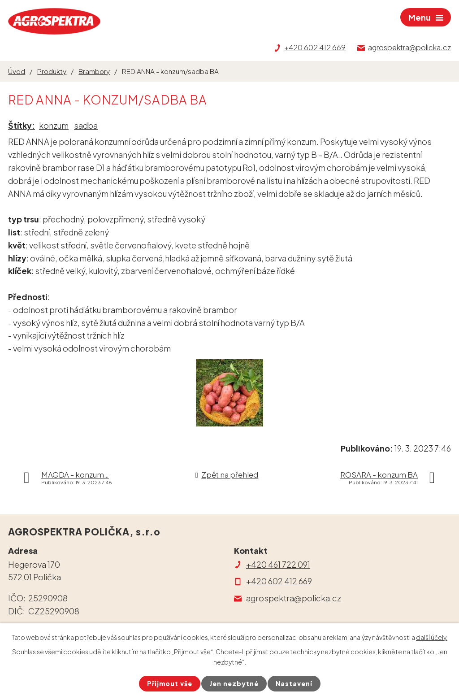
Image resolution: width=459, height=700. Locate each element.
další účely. (431, 637)
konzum (54, 125)
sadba (86, 125)
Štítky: (21, 125)
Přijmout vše (169, 683)
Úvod (16, 71)
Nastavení (294, 683)
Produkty (51, 71)
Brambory (94, 71)
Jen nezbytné (234, 683)
